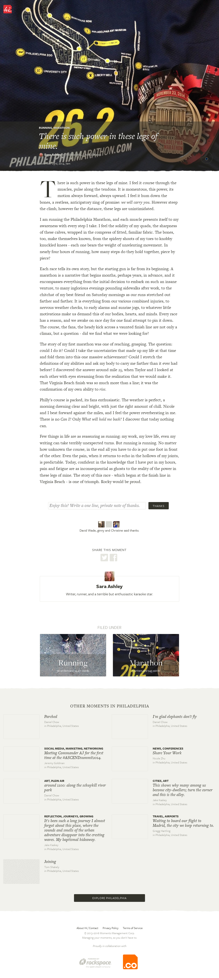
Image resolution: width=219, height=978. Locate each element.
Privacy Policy (110, 928)
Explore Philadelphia (109, 898)
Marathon (61, 128)
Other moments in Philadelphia (109, 706)
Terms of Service (133, 928)
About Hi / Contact (87, 928)
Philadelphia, (83, 154)
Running (45, 128)
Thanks (158, 506)
